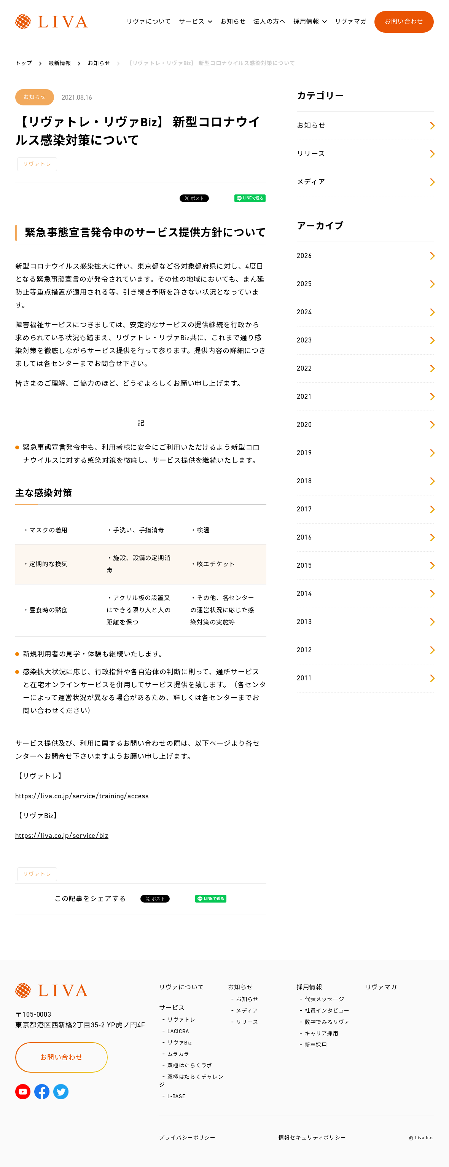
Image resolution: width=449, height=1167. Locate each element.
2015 (365, 565)
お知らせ (233, 22)
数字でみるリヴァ (327, 1022)
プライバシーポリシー (187, 1138)
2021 (365, 396)
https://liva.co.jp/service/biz (61, 835)
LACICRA (178, 1031)
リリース (365, 153)
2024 (365, 312)
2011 (365, 678)
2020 (365, 424)
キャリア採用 (322, 1033)
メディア (365, 181)
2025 (365, 283)
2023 (365, 340)
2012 (365, 649)
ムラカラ (178, 1054)
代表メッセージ (324, 999)
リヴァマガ (351, 22)
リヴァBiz (179, 1042)
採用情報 (306, 22)
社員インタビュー (327, 1010)
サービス (192, 22)
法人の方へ (269, 22)
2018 (365, 481)
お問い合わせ (404, 22)
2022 (365, 368)
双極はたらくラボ (190, 1065)
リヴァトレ (37, 164)
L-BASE (176, 1096)
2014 (365, 593)
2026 (365, 255)
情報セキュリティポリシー (312, 1138)
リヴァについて (148, 22)
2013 (365, 621)
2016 (365, 537)
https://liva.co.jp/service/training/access (82, 796)
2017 (365, 509)
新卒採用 (316, 1045)
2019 (365, 452)
